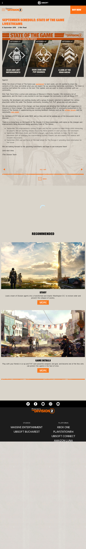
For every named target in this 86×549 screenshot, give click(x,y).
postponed (40, 84)
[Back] (43, 179)
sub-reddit (15, 112)
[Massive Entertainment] (27, 427)
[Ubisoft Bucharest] (27, 432)
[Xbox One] (63, 427)
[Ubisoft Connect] (43, 523)
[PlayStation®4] (63, 432)
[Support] (43, 537)
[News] (43, 532)
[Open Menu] (3, 10)
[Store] (43, 519)
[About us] (43, 528)
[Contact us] (43, 545)
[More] (43, 302)
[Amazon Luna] (63, 440)
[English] (43, 491)
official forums (70, 110)
